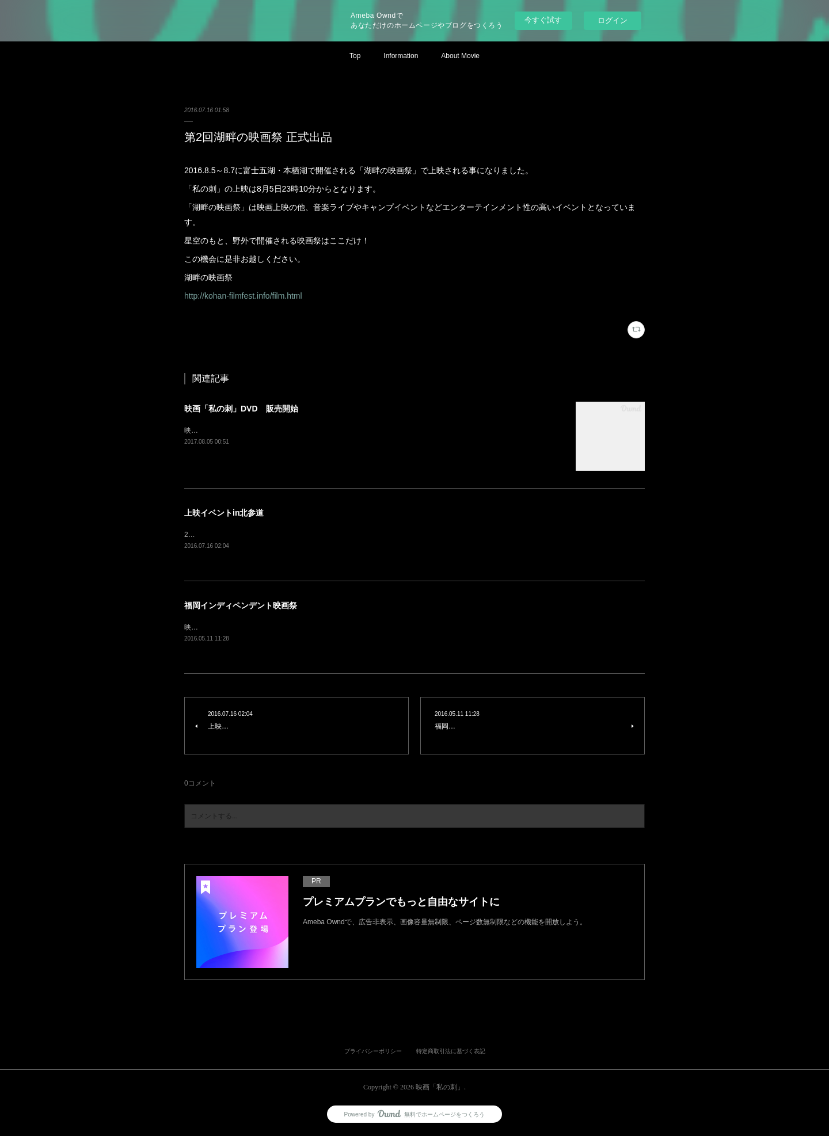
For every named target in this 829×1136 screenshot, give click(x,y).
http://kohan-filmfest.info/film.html (243, 295)
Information (400, 56)
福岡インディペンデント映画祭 (240, 606)
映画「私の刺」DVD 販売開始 (241, 408)
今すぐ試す (543, 20)
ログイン (613, 20)
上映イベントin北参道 (224, 512)
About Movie (460, 56)
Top (354, 56)
